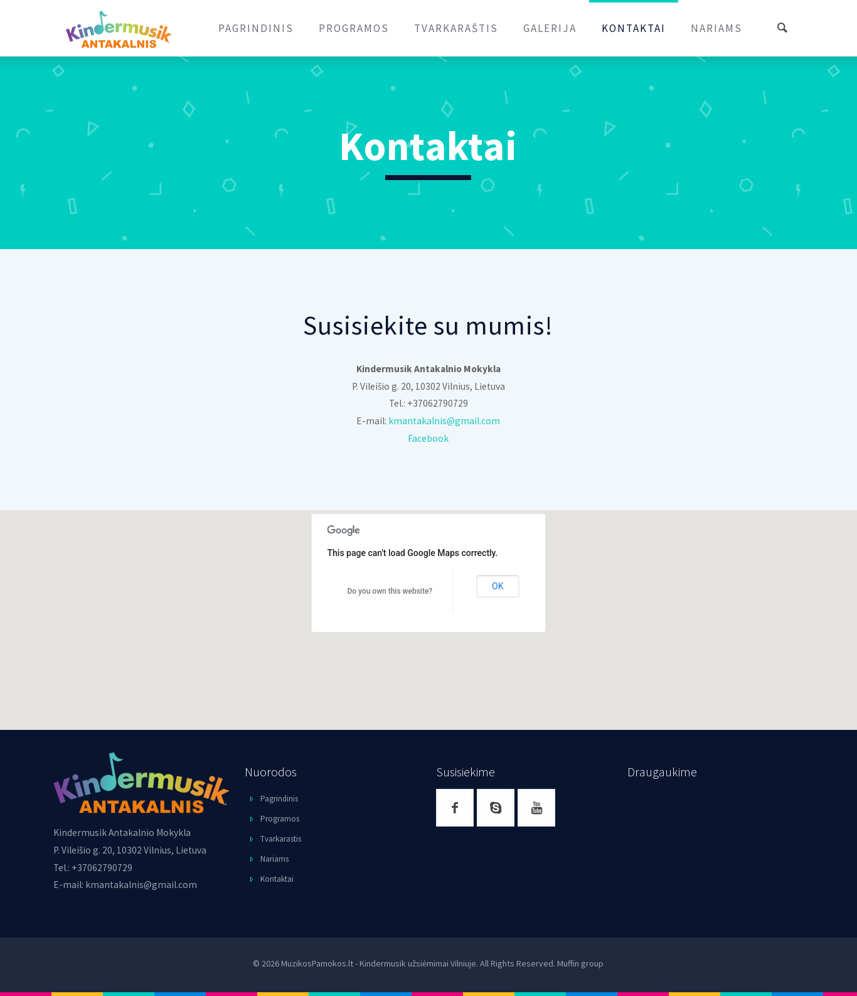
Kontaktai (277, 879)
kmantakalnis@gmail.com (444, 421)
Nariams (274, 859)
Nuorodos (271, 771)
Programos (279, 818)
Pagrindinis (279, 798)
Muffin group (580, 963)
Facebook (428, 438)
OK (497, 586)
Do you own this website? (389, 591)
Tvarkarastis (280, 838)
